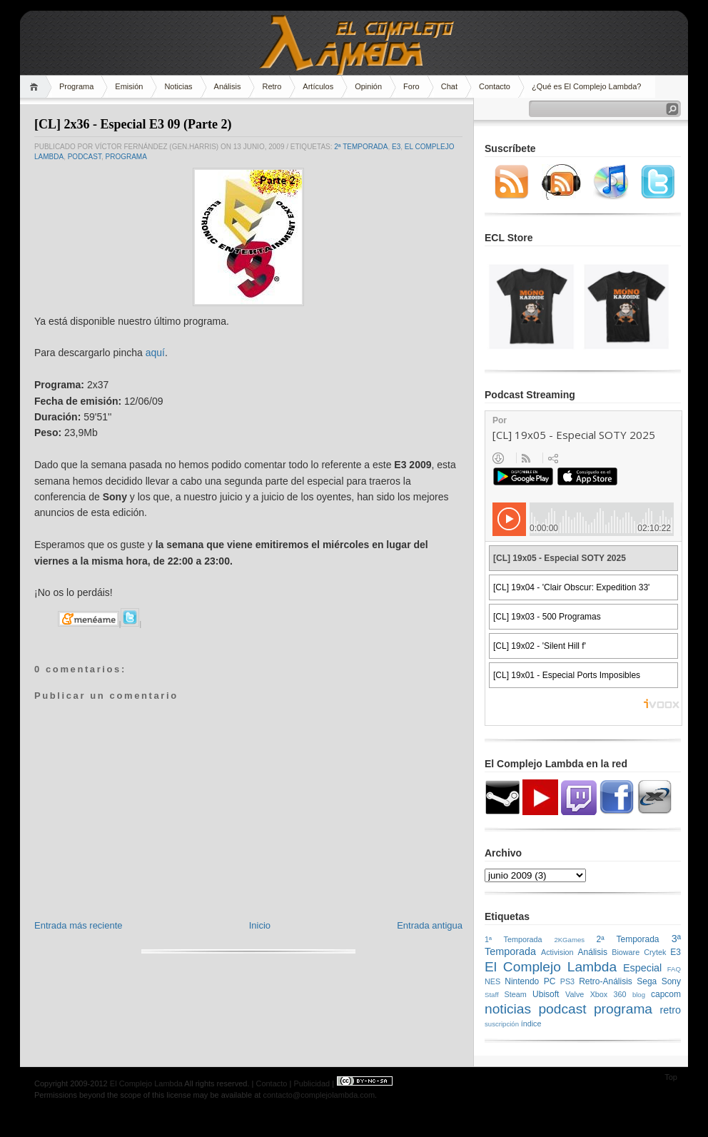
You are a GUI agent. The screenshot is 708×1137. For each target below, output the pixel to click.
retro (670, 1010)
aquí (155, 352)
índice (531, 1023)
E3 (396, 147)
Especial (642, 968)
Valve (574, 994)
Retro (271, 86)
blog (638, 995)
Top (670, 1077)
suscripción (502, 1024)
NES (492, 981)
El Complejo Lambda (551, 966)
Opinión (368, 86)
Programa (76, 86)
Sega (647, 981)
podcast (84, 157)
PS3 (567, 981)
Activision (557, 952)
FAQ (674, 969)
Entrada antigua (429, 925)
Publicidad (311, 1083)
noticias (508, 1008)
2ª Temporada (361, 147)
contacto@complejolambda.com (319, 1095)
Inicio (259, 925)
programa (125, 157)
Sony (671, 981)
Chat (449, 86)
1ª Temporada (513, 939)
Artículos (318, 86)
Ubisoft (545, 994)
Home (36, 87)
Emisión (129, 86)
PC (550, 981)
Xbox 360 (608, 994)
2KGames (569, 940)
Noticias (178, 86)
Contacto (494, 86)
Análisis (227, 86)
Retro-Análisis (605, 981)
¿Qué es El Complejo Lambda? (586, 86)
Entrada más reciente (78, 925)
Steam (516, 994)
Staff (492, 995)
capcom (666, 994)
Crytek (655, 952)
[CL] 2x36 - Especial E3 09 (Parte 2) (132, 124)
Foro (411, 86)
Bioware (625, 952)
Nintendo (522, 981)
